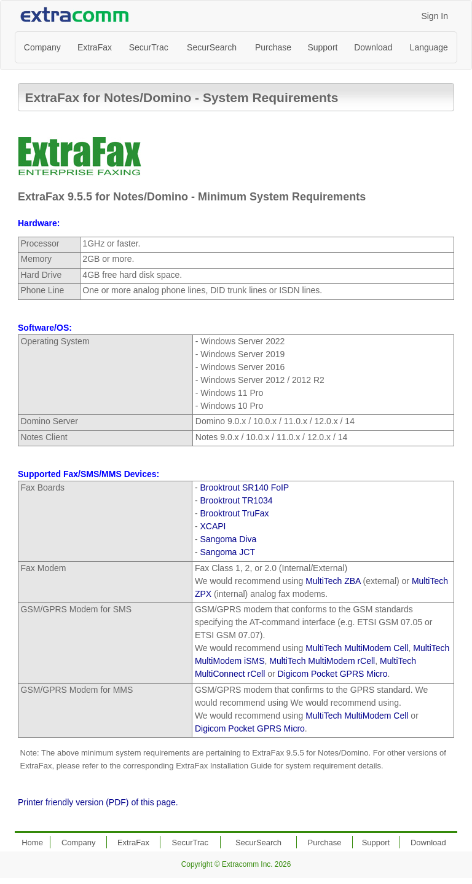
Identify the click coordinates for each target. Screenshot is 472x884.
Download (373, 47)
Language (429, 47)
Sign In (434, 16)
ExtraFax (94, 47)
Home (32, 842)
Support (322, 47)
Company (42, 47)
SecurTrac (148, 47)
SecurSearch (212, 47)
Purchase (273, 47)
